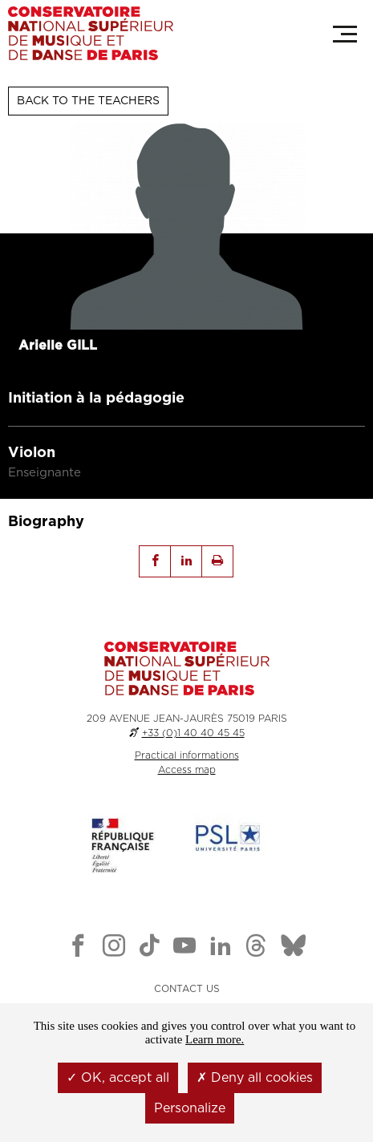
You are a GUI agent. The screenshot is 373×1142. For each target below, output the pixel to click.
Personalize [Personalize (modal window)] (189, 1108)
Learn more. (214, 1039)
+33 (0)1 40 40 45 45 (193, 733)
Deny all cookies (255, 1077)
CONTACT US (187, 989)
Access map (187, 770)
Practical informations (187, 755)
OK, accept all (118, 1077)
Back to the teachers (88, 101)
